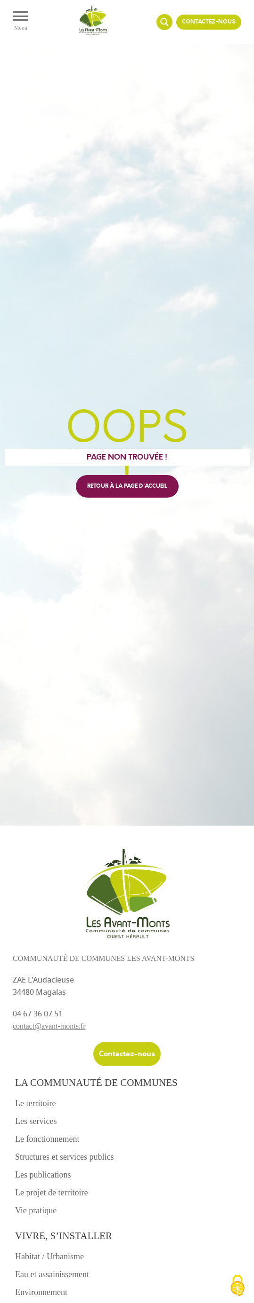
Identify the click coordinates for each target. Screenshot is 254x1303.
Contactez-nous (209, 22)
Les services (36, 1121)
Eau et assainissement (52, 1274)
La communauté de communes (96, 1082)
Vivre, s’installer (63, 1235)
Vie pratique (36, 1210)
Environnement (41, 1292)
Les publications (43, 1174)
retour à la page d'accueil (127, 486)
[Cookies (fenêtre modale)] (237, 1286)
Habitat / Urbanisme (49, 1256)
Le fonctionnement (47, 1139)
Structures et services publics (64, 1157)
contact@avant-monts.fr (49, 1026)
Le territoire (35, 1103)
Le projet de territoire (51, 1192)
